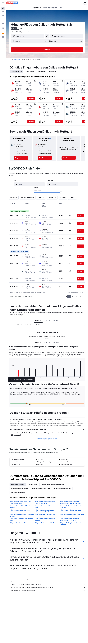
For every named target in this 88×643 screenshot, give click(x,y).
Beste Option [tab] (29, 71)
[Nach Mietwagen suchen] (3, 15)
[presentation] (21, 28)
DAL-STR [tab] (56, 320)
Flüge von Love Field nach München (71, 510)
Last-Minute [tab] (42, 71)
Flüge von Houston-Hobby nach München (20, 511)
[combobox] (44, 32)
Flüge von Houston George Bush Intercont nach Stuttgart (70, 519)
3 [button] (76, 296)
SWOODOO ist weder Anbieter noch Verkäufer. (48, 584)
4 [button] (80, 296)
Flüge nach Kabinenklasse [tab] (19, 488)
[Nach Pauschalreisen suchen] (3, 19)
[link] (21, 158)
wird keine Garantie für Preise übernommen (57, 579)
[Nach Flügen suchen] (3, 8)
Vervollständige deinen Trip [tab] (62, 488)
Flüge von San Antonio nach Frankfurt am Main (22, 515)
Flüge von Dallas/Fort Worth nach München (70, 506)
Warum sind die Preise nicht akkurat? (48, 591)
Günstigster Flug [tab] (16, 71)
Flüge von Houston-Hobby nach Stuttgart (45, 519)
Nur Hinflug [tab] (52, 71)
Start (10, 59)
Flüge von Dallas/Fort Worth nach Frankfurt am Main (20, 502)
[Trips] (3, 28)
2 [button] (72, 296)
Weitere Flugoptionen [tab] (18, 492)
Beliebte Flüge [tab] (32, 484)
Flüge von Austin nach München (45, 514)
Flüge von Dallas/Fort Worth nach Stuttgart (70, 523)
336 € (15, 28)
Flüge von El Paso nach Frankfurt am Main (21, 519)
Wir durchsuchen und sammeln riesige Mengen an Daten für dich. (48, 587)
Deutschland (16, 59)
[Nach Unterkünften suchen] (3, 12)
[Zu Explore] (3, 23)
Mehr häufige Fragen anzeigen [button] (47, 438)
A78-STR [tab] (38, 320)
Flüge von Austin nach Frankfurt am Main (46, 506)
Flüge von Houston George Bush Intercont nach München (45, 511)
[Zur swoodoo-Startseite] (12, 3)
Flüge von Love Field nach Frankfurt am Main (21, 506)
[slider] (61, 192)
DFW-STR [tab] (47, 320)
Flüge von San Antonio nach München (72, 514)
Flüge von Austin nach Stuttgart (20, 523)
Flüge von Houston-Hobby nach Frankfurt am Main (45, 502)
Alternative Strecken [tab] (17, 484)
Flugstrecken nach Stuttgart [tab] (41, 488)
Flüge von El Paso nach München (45, 523)
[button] (3, 3)
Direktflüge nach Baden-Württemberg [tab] (53, 484)
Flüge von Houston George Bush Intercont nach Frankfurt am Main (70, 502)
